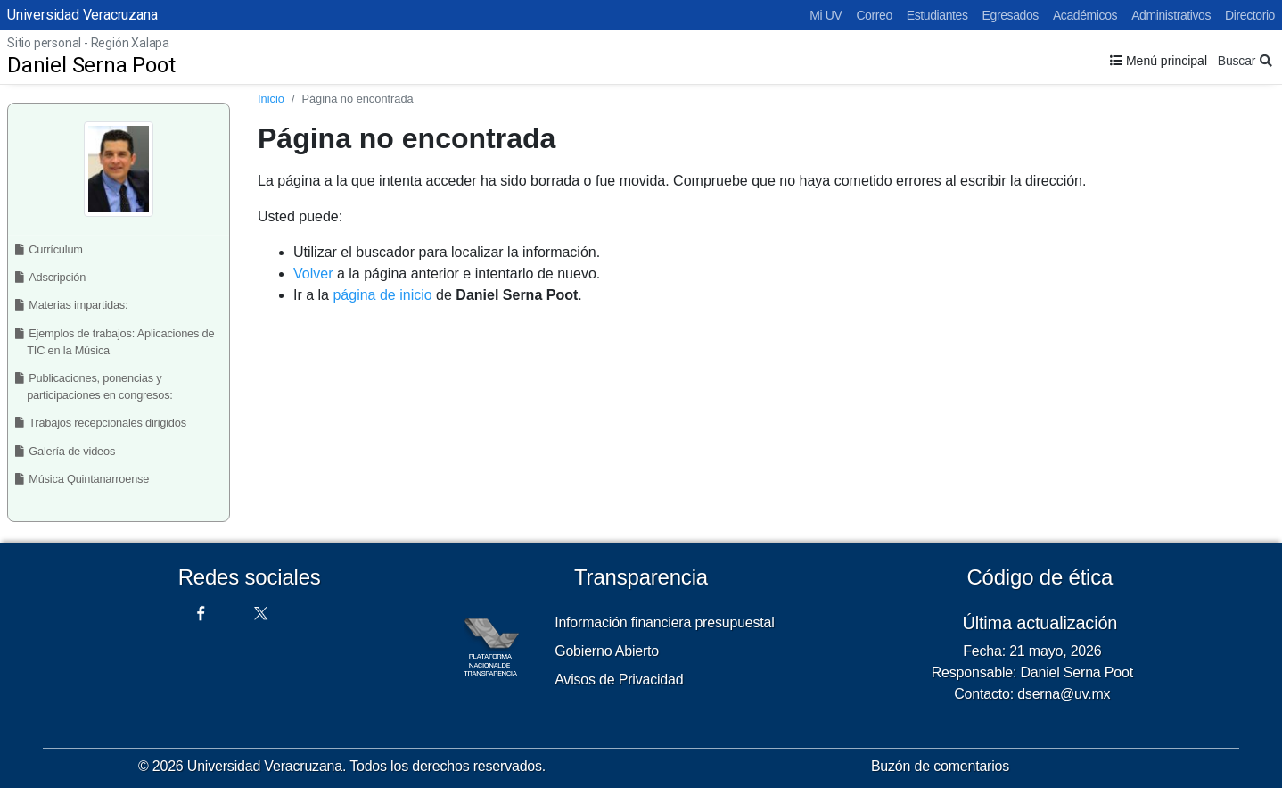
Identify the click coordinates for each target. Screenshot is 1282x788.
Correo (874, 15)
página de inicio (382, 295)
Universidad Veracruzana (82, 14)
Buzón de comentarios (940, 766)
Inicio (271, 98)
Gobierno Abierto (607, 651)
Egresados (1010, 15)
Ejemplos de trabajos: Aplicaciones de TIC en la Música (118, 342)
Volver (313, 273)
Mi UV (825, 15)
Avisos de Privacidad (619, 679)
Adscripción (53, 277)
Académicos (1085, 15)
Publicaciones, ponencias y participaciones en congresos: (98, 386)
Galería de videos (68, 451)
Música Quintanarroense (85, 478)
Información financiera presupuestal (664, 622)
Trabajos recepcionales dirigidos (103, 422)
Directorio (1250, 15)
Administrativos (1171, 15)
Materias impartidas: (74, 304)
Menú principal (1158, 61)
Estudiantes (937, 15)
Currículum (52, 249)
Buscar (1245, 61)
